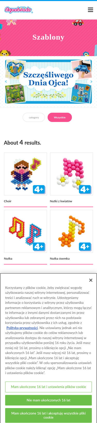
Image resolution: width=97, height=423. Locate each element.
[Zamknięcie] (90, 282)
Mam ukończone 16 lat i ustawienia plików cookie (48, 388)
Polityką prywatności (22, 330)
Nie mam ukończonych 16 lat (48, 402)
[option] (48, 81)
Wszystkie (59, 117)
